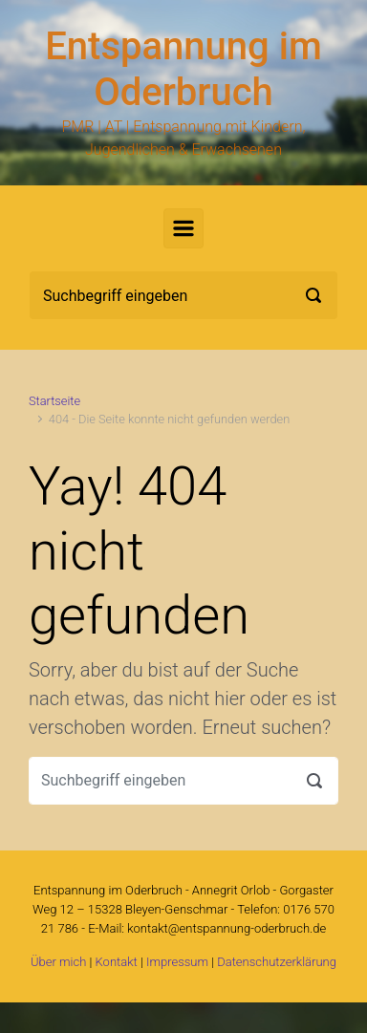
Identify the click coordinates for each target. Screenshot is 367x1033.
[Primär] (183, 228)
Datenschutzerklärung (276, 962)
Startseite (54, 401)
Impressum (177, 962)
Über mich (58, 962)
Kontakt (117, 962)
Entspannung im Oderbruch (183, 69)
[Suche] (183, 295)
